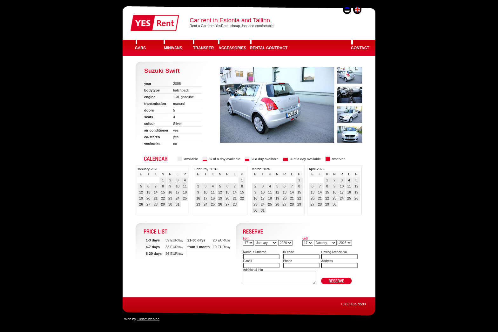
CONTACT (360, 48)
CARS (140, 48)
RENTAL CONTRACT (268, 48)
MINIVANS (173, 48)
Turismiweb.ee (148, 319)
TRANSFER (203, 48)
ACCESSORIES (232, 48)
